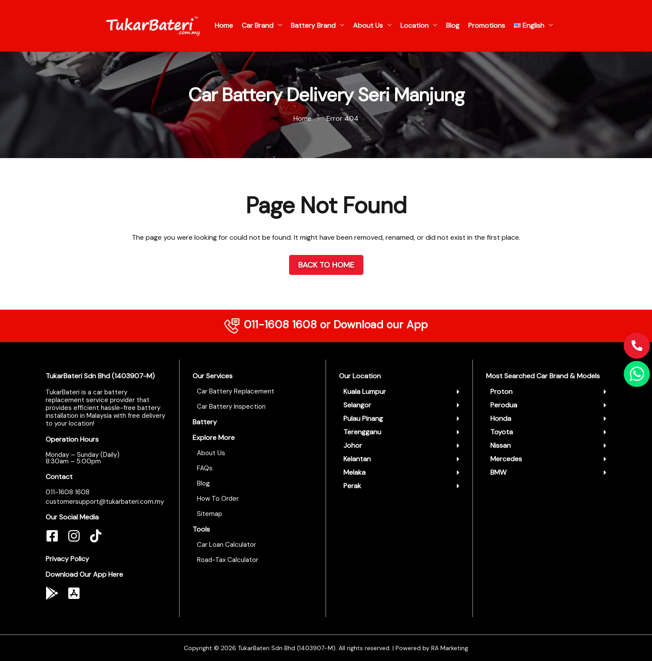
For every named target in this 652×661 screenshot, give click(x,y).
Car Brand (257, 25)
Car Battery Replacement (235, 391)
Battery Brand (313, 25)
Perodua (503, 405)
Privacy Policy (67, 558)
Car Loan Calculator (226, 544)
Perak (352, 485)
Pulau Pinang (363, 418)
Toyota (501, 431)
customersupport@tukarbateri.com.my (105, 501)
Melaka (354, 472)
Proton (501, 391)
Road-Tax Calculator (227, 559)
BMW (498, 472)
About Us (368, 25)
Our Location (360, 375)
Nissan (500, 445)
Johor (352, 445)
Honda (500, 418)
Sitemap (209, 513)
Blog (452, 25)
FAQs (205, 468)
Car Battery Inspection (231, 406)
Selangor (357, 405)
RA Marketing (449, 648)
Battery (205, 421)
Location (414, 25)
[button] (401, 391)
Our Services (213, 375)
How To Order (218, 498)
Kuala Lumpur (364, 391)
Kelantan (357, 458)
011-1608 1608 (280, 324)
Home (224, 25)
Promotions (486, 25)
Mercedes (506, 458)
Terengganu (362, 431)
